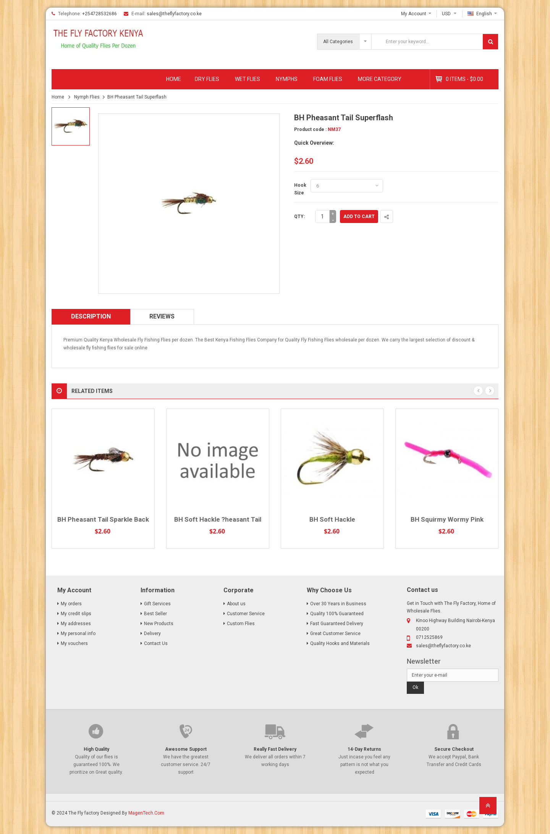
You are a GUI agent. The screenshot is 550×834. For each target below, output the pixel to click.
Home (173, 79)
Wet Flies (247, 79)
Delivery (152, 633)
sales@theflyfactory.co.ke (174, 13)
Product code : (310, 129)
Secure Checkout (454, 749)
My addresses (76, 623)
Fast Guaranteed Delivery (336, 623)
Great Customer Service (335, 633)
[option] (71, 126)
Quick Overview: (314, 143)
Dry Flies (207, 79)
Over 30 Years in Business (338, 603)
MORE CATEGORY (379, 79)
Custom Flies (241, 623)
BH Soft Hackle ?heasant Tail (217, 519)
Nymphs (287, 79)
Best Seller (155, 613)
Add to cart (359, 216)
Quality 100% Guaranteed (337, 613)
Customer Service (246, 613)
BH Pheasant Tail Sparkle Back (103, 519)
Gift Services (157, 603)
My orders (71, 603)
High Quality (96, 749)
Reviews (162, 316)
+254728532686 (99, 13)
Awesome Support (186, 749)
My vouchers (74, 643)
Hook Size (300, 189)
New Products (158, 623)
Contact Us (156, 643)
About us (236, 603)
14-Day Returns (364, 749)
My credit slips (76, 613)
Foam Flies (327, 79)
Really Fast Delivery (275, 749)
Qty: (299, 216)
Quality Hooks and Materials (340, 643)
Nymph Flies (87, 97)
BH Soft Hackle (332, 519)
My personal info (78, 633)
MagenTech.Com (146, 813)
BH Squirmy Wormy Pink (447, 519)
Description (91, 316)
